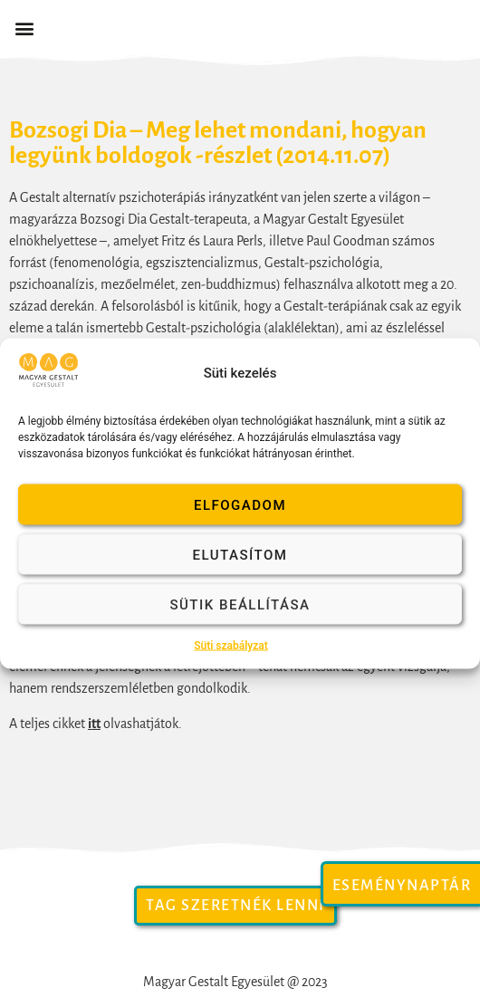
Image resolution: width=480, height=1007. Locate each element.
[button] (24, 28)
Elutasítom (240, 554)
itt (94, 723)
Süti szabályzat (231, 645)
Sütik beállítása (239, 604)
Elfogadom (240, 504)
